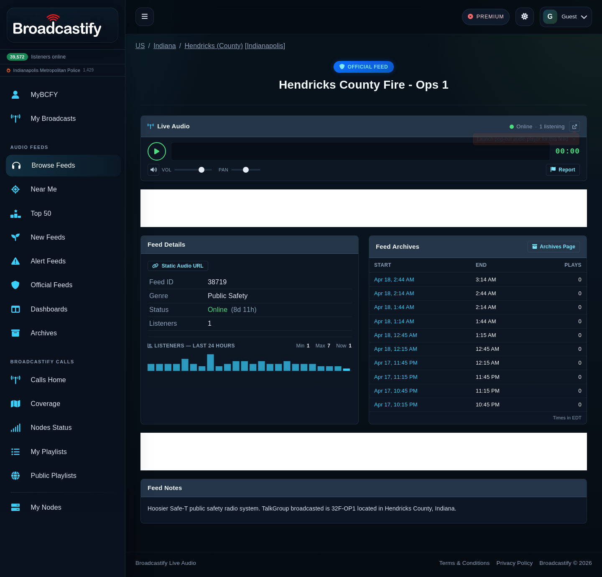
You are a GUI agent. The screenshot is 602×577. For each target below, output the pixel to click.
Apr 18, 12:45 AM (395, 335)
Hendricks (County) (213, 45)
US (140, 45)
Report (563, 170)
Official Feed (363, 67)
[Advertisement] (363, 208)
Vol (166, 169)
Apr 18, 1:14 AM (394, 321)
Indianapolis (265, 45)
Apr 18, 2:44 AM (394, 279)
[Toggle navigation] (144, 17)
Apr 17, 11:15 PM (396, 377)
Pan (223, 169)
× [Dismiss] (573, 140)
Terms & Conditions (464, 563)
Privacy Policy (515, 563)
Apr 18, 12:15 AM (395, 349)
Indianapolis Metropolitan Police (46, 70)
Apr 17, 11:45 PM (396, 363)
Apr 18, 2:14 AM (394, 293)
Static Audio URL (178, 266)
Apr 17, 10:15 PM (396, 404)
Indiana (164, 45)
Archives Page (553, 247)
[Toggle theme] (524, 17)
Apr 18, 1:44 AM (394, 307)
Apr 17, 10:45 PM (396, 391)
